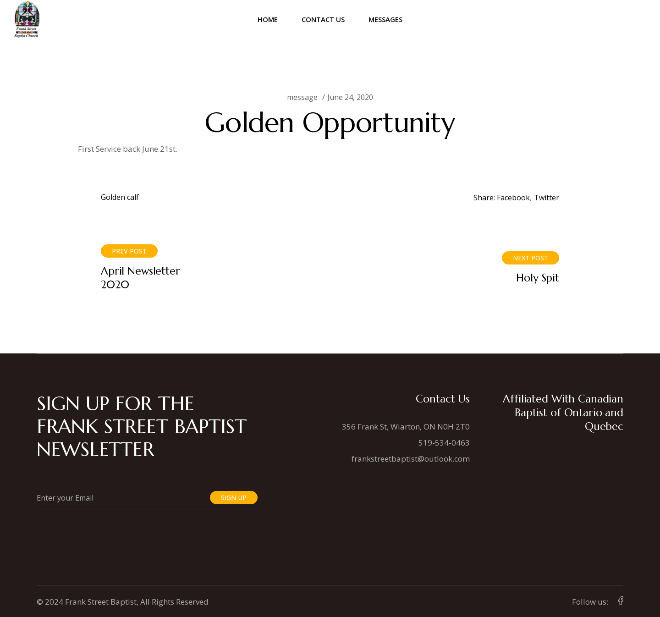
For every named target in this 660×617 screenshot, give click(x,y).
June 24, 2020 (350, 97)
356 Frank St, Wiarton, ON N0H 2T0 (406, 426)
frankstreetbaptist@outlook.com (411, 458)
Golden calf (120, 197)
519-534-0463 (444, 442)
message (302, 97)
